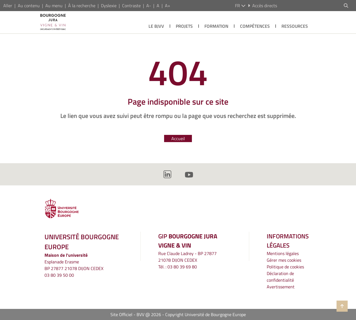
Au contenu (29, 5)
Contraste (131, 5)
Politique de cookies (285, 266)
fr (240, 5)
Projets (184, 26)
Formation (216, 26)
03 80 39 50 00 (59, 275)
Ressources (294, 26)
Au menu (54, 5)
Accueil (178, 138)
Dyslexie (109, 5)
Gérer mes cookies (284, 260)
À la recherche (81, 5)
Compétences (255, 26)
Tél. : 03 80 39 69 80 (177, 266)
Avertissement (281, 286)
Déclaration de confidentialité (280, 276)
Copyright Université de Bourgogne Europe (205, 314)
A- (148, 5)
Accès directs (262, 5)
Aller (7, 5)
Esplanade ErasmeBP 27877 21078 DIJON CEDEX (73, 265)
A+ (167, 5)
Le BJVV (156, 26)
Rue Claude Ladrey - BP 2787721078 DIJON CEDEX (187, 256)
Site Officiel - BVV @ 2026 (135, 314)
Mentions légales (283, 253)
